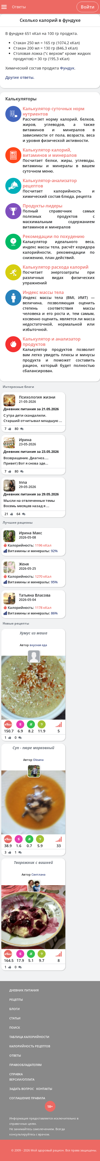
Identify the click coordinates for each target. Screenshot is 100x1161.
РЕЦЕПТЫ (16, 1000)
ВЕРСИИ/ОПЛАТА (21, 1079)
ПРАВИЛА (38, 1098)
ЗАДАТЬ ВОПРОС (21, 1089)
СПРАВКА (16, 1074)
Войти (87, 7)
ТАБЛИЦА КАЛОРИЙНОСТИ (29, 1037)
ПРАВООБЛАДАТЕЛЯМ (25, 1065)
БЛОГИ (14, 1009)
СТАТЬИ (15, 1018)
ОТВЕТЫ (15, 1055)
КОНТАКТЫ (44, 1089)
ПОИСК (14, 1027)
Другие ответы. (19, 77)
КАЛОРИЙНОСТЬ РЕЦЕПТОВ (29, 1046)
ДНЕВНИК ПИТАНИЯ (24, 990)
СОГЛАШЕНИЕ (19, 1098)
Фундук (67, 68)
